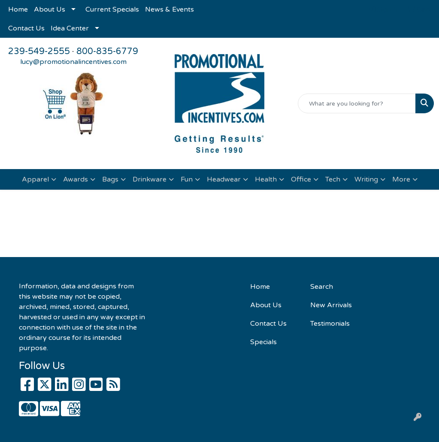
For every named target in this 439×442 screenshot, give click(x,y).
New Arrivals (331, 305)
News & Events (169, 9)
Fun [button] (187, 179)
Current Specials (112, 9)
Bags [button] (110, 179)
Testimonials (330, 323)
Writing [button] (366, 179)
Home (18, 9)
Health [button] (266, 179)
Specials (263, 342)
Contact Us (26, 28)
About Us (49, 9)
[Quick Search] (357, 103)
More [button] (401, 179)
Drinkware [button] (150, 179)
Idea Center (70, 28)
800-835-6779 (107, 51)
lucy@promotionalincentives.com (73, 62)
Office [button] (301, 179)
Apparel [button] (35, 179)
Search (321, 286)
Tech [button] (332, 179)
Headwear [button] (224, 179)
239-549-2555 (39, 51)
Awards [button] (75, 179)
